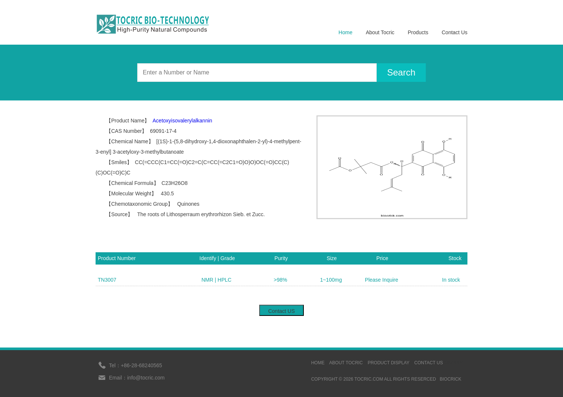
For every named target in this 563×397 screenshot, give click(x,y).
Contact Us (454, 32)
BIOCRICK (450, 379)
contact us (428, 362)
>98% (280, 280)
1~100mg (331, 280)
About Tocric (380, 32)
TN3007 (107, 280)
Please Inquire (381, 280)
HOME (318, 362)
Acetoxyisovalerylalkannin (182, 121)
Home (345, 32)
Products (418, 32)
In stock (451, 280)
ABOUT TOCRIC (346, 362)
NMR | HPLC (217, 280)
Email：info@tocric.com (137, 378)
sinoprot (455, 362)
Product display (388, 362)
